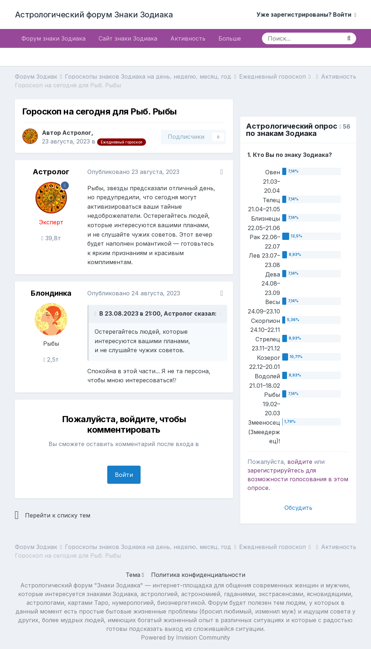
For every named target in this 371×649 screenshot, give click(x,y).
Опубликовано (133, 171)
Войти (124, 474)
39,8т (51, 238)
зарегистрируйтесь (275, 470)
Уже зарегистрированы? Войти (306, 14)
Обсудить (298, 507)
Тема (135, 574)
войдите (299, 461)
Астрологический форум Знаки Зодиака (94, 14)
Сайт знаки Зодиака (128, 38)
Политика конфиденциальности (198, 574)
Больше (229, 38)
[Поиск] (301, 38)
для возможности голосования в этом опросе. (297, 479)
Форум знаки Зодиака (53, 38)
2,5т (51, 359)
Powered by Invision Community (185, 637)
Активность (187, 38)
